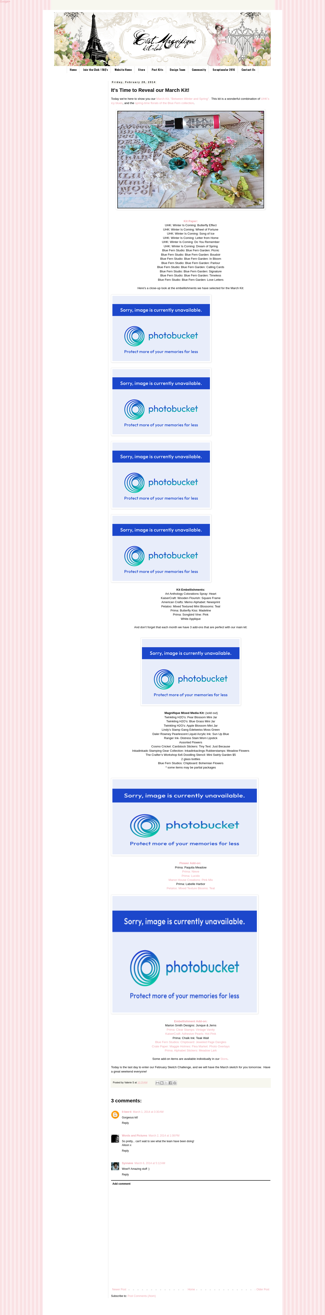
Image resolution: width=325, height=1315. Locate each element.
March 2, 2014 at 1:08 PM (164, 1135)
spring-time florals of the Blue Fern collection (164, 103)
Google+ (5, 1)
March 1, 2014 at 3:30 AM (148, 1111)
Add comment (121, 1183)
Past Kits (157, 69)
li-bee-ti (127, 1111)
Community (199, 69)
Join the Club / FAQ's (95, 69)
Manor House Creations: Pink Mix (191, 880)
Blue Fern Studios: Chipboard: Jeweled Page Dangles (190, 1042)
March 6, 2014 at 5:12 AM (150, 1163)
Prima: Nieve (190, 871)
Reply (125, 1123)
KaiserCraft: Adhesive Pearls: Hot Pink (190, 1033)
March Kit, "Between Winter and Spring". (183, 98)
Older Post (262, 1289)
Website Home (123, 69)
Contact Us (248, 69)
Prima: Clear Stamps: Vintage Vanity (191, 1029)
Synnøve (127, 1163)
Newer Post (119, 1289)
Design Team (177, 69)
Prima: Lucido (191, 875)
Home (73, 69)
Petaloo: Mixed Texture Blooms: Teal (191, 888)
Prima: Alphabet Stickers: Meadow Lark (191, 1050)
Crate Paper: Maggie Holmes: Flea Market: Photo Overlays (191, 1046)
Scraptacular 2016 (224, 69)
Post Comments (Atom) (142, 1296)
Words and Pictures (134, 1135)
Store (141, 69)
